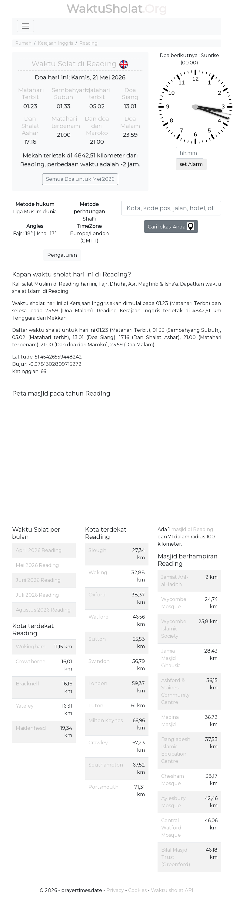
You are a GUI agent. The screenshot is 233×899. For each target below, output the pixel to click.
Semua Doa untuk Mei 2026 (80, 179)
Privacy (115, 890)
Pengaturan (62, 255)
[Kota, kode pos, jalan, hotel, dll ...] (171, 208)
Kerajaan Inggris (55, 43)
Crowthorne (30, 661)
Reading (88, 43)
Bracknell (27, 684)
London (97, 683)
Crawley (98, 743)
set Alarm (191, 164)
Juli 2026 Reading (37, 595)
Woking (97, 572)
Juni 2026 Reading (38, 580)
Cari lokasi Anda (171, 226)
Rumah (23, 43)
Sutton (97, 639)
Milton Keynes (105, 720)
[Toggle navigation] (25, 26)
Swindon (99, 661)
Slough (97, 550)
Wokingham (30, 647)
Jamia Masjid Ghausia (171, 658)
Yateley (25, 706)
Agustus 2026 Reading (43, 610)
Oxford (97, 595)
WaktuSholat (104, 9)
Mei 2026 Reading (37, 565)
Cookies (137, 890)
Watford (98, 617)
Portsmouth (103, 787)
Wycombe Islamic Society (173, 629)
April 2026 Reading (39, 550)
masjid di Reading (192, 529)
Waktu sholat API (172, 890)
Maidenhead (31, 728)
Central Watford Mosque (171, 828)
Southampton (105, 765)
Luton (95, 706)
